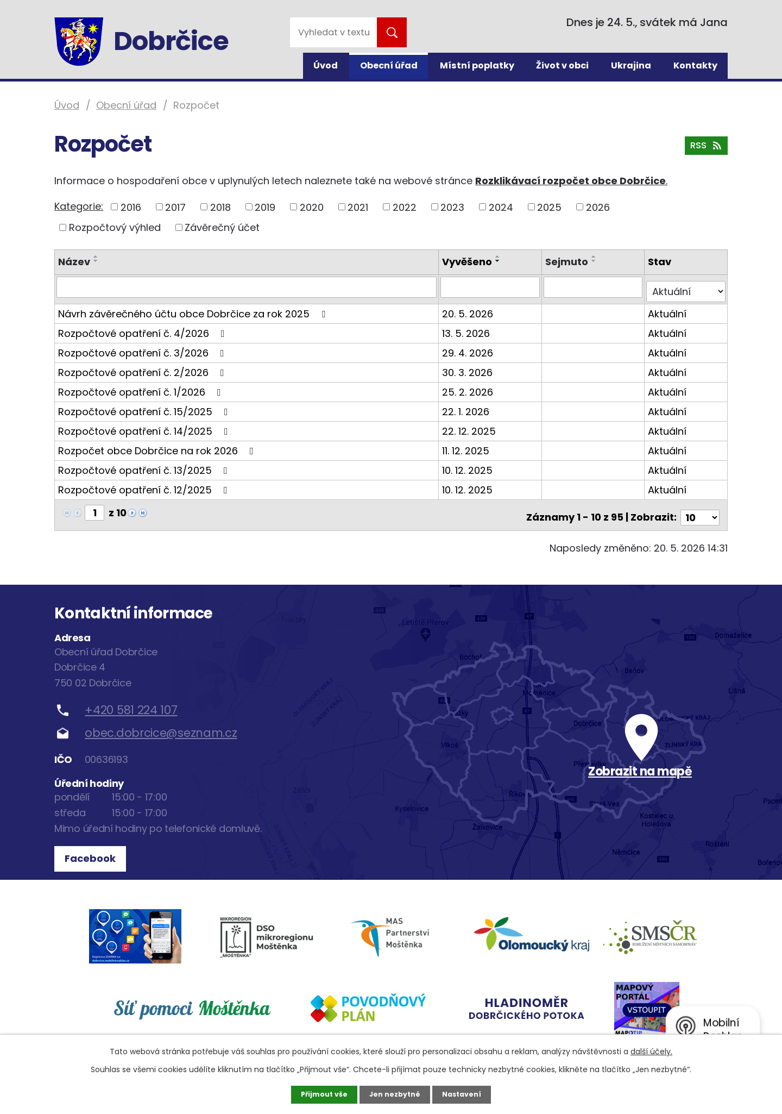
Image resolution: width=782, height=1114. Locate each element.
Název (74, 261)
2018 (220, 207)
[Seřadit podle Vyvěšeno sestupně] (500, 261)
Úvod (325, 65)
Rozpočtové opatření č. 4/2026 (143, 328)
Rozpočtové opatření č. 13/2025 (145, 465)
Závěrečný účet (222, 227)
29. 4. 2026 (469, 348)
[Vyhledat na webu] (333, 32)
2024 (501, 207)
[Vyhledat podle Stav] (686, 287)
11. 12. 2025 (467, 446)
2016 (131, 207)
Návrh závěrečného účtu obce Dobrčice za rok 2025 (194, 309)
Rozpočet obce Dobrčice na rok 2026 (158, 446)
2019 (265, 207)
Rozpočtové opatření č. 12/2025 (145, 485)
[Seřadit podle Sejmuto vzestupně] (595, 256)
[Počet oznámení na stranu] (700, 508)
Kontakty (695, 65)
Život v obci (562, 65)
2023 (452, 207)
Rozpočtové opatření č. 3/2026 (143, 348)
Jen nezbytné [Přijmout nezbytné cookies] (395, 1093)
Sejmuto (567, 261)
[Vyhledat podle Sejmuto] (594, 287)
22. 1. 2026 (467, 407)
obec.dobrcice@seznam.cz (161, 723)
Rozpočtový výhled (115, 227)
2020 (312, 207)
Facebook (94, 849)
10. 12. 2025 (469, 465)
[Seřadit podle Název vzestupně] (96, 256)
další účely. (651, 1050)
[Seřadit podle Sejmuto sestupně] (595, 261)
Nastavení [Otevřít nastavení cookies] (467, 1093)
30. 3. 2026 (469, 367)
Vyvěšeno (469, 261)
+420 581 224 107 (131, 700)
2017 (175, 207)
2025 (549, 207)
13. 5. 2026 (468, 328)
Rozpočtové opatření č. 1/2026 (141, 387)
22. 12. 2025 (471, 426)
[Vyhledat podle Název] (247, 287)
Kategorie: (78, 206)
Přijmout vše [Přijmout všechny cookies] (319, 1093)
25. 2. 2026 (469, 387)
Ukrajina (631, 65)
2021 (358, 207)
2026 (598, 207)
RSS (704, 151)
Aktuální (668, 309)
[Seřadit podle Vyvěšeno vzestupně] (500, 256)
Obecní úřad (389, 65)
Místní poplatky (477, 65)
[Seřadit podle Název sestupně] (96, 261)
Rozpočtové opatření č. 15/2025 (145, 407)
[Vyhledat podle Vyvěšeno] (492, 287)
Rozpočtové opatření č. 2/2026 (143, 367)
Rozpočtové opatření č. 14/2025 (145, 426)
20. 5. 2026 (469, 309)
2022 (405, 207)
